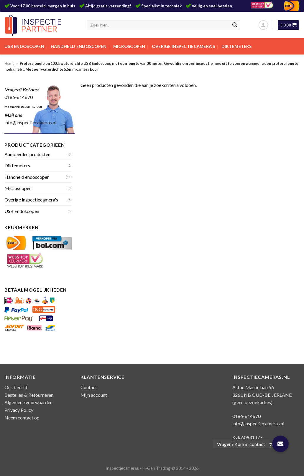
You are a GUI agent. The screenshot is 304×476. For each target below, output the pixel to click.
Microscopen (129, 46)
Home (9, 63)
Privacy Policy (18, 410)
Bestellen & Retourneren (28, 395)
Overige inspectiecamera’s (183, 46)
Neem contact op (22, 417)
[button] (280, 444)
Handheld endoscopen (78, 46)
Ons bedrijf (15, 387)
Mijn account (93, 395)
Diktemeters (236, 46)
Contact (88, 387)
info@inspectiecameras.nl (30, 122)
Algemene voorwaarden (28, 402)
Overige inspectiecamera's (31, 199)
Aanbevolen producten (27, 154)
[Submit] (235, 25)
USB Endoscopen (24, 46)
